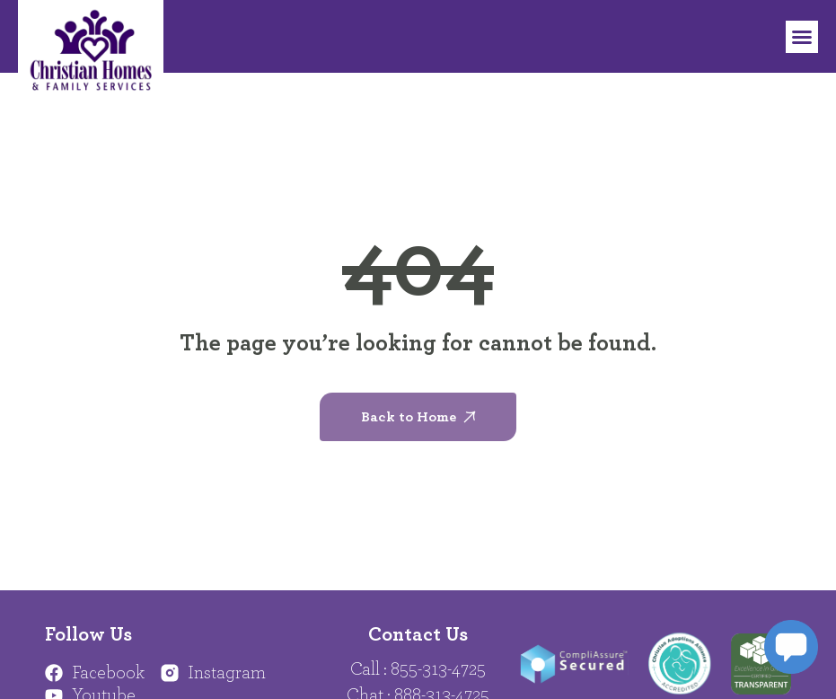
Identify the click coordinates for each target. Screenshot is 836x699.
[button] (802, 37)
